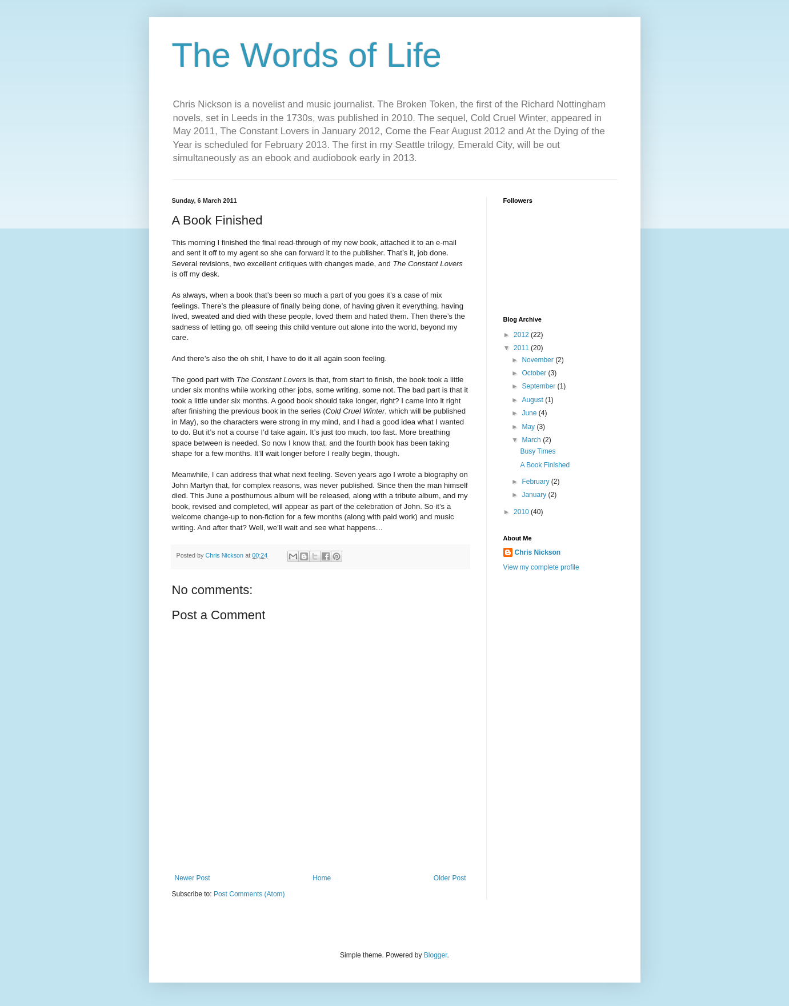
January (535, 495)
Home (322, 878)
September (539, 386)
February (536, 482)
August (533, 400)
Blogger (435, 955)
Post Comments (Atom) (249, 894)
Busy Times (537, 451)
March (532, 440)
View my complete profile (541, 567)
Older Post (450, 878)
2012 (522, 335)
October (535, 373)
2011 (522, 348)
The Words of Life (307, 55)
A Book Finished (545, 465)
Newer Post (192, 878)
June (530, 413)
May (529, 427)
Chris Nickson (538, 552)
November (538, 360)
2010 (522, 512)
